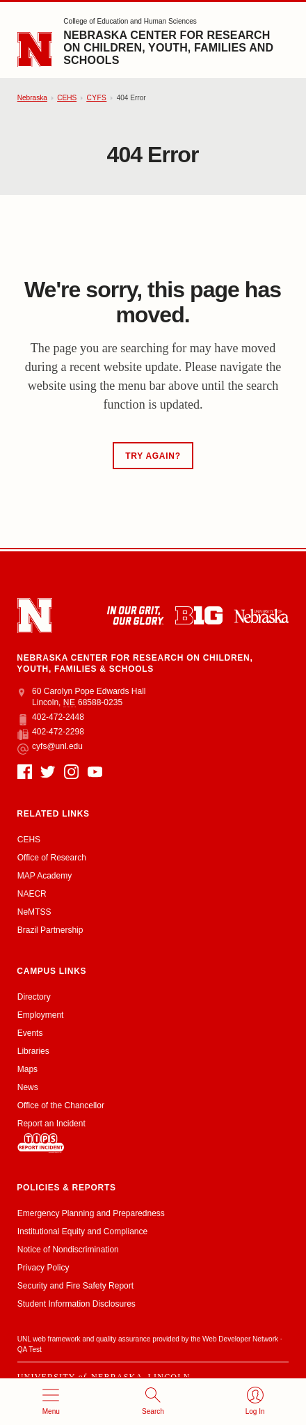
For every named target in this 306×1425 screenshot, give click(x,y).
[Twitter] (47, 771)
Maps (27, 1069)
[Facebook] (24, 771)
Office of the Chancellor (60, 1105)
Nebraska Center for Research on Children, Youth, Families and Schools (168, 47)
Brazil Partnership (50, 930)
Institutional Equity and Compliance (82, 1231)
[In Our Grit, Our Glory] (135, 615)
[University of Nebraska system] (261, 615)
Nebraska (32, 98)
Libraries (33, 1051)
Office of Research (51, 858)
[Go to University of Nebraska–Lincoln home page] (35, 50)
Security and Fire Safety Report (75, 1286)
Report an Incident (51, 1136)
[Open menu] (51, 1401)
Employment (40, 1015)
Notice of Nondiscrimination (68, 1249)
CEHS (66, 98)
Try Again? (152, 456)
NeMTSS (34, 912)
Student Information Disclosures (76, 1304)
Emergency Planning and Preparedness (91, 1213)
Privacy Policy (43, 1268)
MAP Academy (44, 876)
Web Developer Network (240, 1339)
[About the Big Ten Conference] (199, 615)
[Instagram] (71, 771)
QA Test (29, 1349)
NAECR (32, 894)
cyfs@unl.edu (50, 747)
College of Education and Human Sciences (130, 21)
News (27, 1087)
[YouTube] (95, 771)
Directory (34, 997)
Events (30, 1033)
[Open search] (153, 1401)
